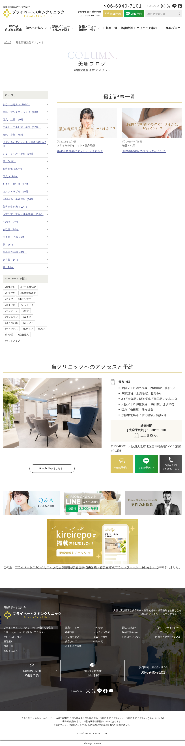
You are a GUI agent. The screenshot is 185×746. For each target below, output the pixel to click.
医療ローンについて (132, 636)
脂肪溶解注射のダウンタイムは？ (144, 151)
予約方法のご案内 (13, 636)
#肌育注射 (10, 293)
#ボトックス (11, 328)
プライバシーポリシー (167, 627)
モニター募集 (100, 636)
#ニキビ (27, 316)
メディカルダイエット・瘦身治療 (76, 145)
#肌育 (26, 311)
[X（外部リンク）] (168, 6)
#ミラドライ (26, 305)
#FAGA (41, 328)
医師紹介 (8, 641)
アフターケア (72, 636)
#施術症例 (10, 287)
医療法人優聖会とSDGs (167, 636)
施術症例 (127, 28)
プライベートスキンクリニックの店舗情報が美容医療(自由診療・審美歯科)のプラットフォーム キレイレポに (87, 567)
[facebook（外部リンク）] (180, 6)
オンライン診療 (101, 632)
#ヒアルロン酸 (28, 287)
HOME (7, 42)
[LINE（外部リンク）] (174, 6)
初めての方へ (11, 650)
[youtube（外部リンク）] (111, 690)
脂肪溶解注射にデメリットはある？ (80, 151)
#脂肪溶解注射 (28, 293)
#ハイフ (9, 299)
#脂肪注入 (23, 334)
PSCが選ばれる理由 (13, 28)
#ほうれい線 (11, 322)
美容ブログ (173, 28)
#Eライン (28, 328)
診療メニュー (72, 627)
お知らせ (98, 627)
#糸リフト (28, 322)
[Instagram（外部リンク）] (163, 6)
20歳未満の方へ (130, 632)
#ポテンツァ (24, 299)
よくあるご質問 (73, 646)
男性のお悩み (129, 627)
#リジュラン (11, 316)
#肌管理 (9, 334)
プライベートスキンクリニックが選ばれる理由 (28, 627)
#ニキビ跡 (10, 305)
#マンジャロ (11, 311)
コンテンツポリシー (165, 632)
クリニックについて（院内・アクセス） (25, 632)
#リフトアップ (12, 340)
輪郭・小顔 (128, 145)
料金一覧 (111, 28)
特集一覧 (98, 641)
